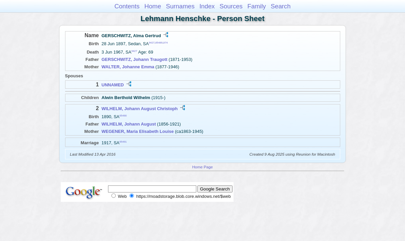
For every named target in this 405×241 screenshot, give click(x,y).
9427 (151, 42)
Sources (231, 6)
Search (281, 6)
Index (207, 6)
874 (165, 42)
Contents (127, 6)
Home (152, 6)
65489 (159, 42)
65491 (123, 141)
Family (256, 6)
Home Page (202, 167)
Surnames (180, 6)
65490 (123, 115)
